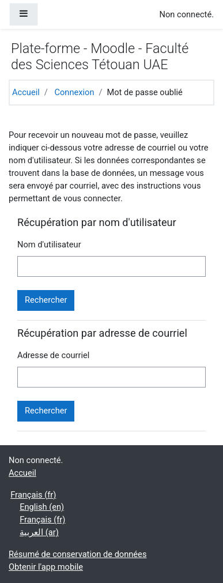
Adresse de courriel (53, 355)
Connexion (74, 92)
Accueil (26, 92)
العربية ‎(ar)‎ (39, 532)
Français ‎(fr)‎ (33, 495)
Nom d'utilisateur (49, 244)
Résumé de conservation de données (77, 554)
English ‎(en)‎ (42, 507)
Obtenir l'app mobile (46, 567)
